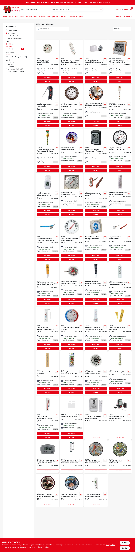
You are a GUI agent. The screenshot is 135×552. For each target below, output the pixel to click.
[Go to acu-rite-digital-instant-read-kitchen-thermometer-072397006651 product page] (47, 106)
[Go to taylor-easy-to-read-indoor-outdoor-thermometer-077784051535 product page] (96, 490)
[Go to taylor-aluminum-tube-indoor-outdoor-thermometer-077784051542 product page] (47, 418)
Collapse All (9, 54)
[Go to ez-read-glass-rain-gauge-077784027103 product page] (120, 373)
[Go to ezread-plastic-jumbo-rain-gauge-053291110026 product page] (47, 151)
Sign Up (126, 9)
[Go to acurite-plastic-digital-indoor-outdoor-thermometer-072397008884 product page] (47, 456)
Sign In (118, 9)
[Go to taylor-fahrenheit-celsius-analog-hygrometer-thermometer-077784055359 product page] (96, 329)
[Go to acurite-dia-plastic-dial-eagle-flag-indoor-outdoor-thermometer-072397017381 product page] (96, 106)
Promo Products (12, 30)
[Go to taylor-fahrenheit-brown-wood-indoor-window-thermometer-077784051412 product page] (47, 373)
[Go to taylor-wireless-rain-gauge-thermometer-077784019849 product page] (96, 62)
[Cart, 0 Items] (131, 9)
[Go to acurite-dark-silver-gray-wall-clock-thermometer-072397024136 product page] (72, 106)
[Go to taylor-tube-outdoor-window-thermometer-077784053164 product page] (47, 329)
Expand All (16, 54)
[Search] (101, 9)
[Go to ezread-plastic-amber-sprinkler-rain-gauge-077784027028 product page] (47, 284)
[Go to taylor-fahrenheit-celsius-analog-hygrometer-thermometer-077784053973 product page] (120, 151)
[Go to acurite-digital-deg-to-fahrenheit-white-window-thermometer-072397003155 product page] (47, 195)
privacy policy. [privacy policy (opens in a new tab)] (110, 545)
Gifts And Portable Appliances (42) (16, 57)
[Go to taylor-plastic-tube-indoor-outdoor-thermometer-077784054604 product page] (72, 62)
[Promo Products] (6, 30)
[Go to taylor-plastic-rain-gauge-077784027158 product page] (120, 329)
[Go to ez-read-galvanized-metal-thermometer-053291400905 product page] (120, 195)
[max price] (17, 49)
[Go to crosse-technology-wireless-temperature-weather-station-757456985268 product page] (120, 62)
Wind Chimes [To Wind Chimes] (73, 16)
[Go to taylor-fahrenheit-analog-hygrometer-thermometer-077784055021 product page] (96, 240)
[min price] (9, 49)
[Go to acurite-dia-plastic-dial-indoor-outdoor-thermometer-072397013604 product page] (72, 240)
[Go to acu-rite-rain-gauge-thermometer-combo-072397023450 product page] (72, 456)
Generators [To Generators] (42, 16)
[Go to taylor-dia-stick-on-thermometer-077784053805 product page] (96, 373)
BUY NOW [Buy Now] (47, 81)
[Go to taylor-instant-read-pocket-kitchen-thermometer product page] (120, 240)
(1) (15, 69)
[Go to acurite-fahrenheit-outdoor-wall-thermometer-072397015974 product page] (96, 456)
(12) (11, 64)
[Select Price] (22, 49)
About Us (118, 16)
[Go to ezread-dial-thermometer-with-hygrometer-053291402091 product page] (72, 195)
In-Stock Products (13, 35)
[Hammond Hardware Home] (11, 9)
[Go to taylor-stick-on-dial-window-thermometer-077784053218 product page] (72, 329)
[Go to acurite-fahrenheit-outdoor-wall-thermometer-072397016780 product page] (72, 490)
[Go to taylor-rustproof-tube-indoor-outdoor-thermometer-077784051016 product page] (72, 418)
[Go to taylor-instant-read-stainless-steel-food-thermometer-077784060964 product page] (47, 240)
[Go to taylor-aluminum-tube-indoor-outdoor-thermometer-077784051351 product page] (120, 284)
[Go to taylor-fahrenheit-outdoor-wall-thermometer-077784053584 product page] (72, 284)
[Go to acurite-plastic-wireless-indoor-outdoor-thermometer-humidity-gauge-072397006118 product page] (96, 418)
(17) (11, 62)
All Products (11, 33)
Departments (126, 16)
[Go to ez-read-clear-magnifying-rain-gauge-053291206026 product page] (96, 284)
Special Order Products (15, 38)
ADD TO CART (47, 77)
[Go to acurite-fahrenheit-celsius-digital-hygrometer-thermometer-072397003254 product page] (96, 151)
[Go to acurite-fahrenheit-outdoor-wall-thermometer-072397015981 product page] (120, 456)
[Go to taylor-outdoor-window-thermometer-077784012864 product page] (72, 373)
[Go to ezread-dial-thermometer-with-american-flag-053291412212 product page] (72, 151)
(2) (12, 66)
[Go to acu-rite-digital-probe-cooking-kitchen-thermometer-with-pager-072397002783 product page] (120, 418)
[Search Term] (77, 9)
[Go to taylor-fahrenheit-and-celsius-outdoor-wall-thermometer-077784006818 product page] (47, 62)
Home (5, 16)
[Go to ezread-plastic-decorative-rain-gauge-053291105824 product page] (120, 106)
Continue (125, 543)
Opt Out (124, 548)
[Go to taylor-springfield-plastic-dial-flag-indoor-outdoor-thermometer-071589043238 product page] (47, 490)
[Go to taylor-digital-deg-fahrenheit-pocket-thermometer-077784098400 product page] (96, 195)
